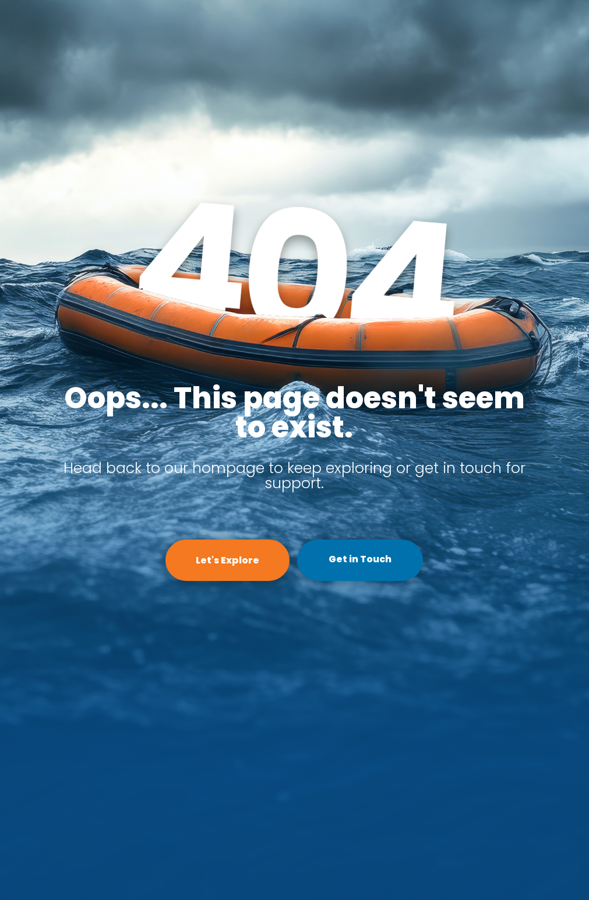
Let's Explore (227, 560)
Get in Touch (360, 559)
